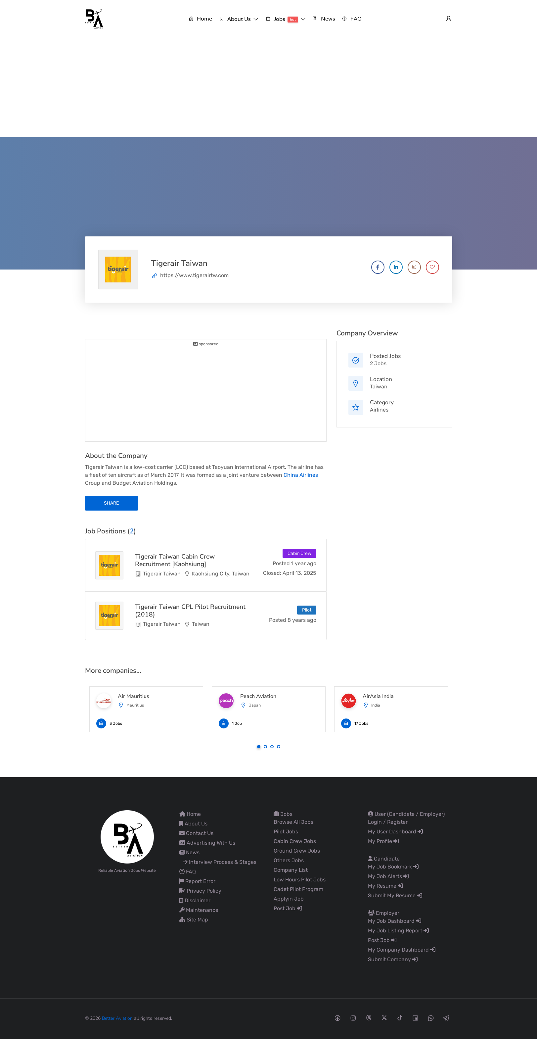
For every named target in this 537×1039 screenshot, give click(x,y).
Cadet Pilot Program (298, 889)
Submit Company (393, 959)
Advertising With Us (207, 843)
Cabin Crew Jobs (295, 841)
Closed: (272, 573)
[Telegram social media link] (446, 1017)
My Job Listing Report (398, 930)
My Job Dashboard (394, 921)
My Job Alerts (388, 876)
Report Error (197, 881)
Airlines (379, 410)
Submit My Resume (395, 895)
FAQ (187, 871)
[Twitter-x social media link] (384, 1017)
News (189, 852)
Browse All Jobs (293, 822)
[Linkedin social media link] (415, 1017)
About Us (193, 823)
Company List (291, 870)
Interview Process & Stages (219, 862)
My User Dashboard (395, 831)
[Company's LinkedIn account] (396, 267)
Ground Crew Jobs (297, 851)
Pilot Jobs (286, 831)
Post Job (288, 908)
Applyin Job (289, 899)
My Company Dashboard (401, 950)
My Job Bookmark (393, 867)
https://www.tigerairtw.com (194, 275)
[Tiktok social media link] (400, 1017)
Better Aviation (117, 1018)
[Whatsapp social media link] (431, 1017)
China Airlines (301, 475)
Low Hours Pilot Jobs (300, 879)
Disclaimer (194, 900)
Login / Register (388, 822)
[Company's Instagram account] (414, 267)
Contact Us (196, 833)
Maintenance (198, 910)
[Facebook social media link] (337, 1017)
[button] (238, 19)
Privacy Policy (200, 891)
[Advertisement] (268, 87)
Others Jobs (289, 860)
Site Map (193, 919)
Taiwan (378, 386)
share (111, 503)
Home (190, 814)
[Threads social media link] (369, 1017)
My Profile (383, 841)
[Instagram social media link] (353, 1017)
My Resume (385, 886)
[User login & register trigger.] (448, 19)
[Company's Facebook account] (377, 267)
